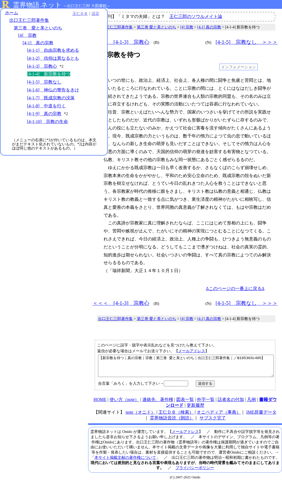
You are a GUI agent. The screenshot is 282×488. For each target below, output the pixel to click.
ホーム (11, 13)
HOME (99, 403)
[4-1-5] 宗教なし (44, 82)
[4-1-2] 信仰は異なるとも (53, 59)
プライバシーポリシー (194, 472)
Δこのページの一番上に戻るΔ (235, 288)
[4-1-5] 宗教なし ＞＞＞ (247, 42)
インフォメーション (238, 67)
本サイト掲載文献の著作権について (125, 461)
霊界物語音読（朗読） (172, 422)
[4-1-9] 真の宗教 (44, 114)
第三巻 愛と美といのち (38, 28)
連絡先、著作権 (157, 403)
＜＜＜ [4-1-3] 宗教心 (121, 42)
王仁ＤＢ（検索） (176, 416)
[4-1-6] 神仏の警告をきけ (53, 90)
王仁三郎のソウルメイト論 (195, 16)
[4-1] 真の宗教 (38, 43)
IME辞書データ (261, 416)
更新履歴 (195, 409)
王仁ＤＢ (60, 14)
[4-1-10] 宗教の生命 (47, 122)
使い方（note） (124, 403)
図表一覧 (185, 403)
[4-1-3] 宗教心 (42, 67)
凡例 (251, 403)
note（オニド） (140, 416)
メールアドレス (191, 351)
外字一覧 (206, 403)
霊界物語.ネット (37, 5)
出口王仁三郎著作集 (29, 21)
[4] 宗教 (27, 36)
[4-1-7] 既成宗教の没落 (51, 98)
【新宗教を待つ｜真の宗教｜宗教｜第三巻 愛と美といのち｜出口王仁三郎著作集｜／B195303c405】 (186, 368)
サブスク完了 (212, 422)
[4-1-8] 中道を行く (46, 106)
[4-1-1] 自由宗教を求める (53, 51)
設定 (76, 14)
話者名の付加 (231, 403)
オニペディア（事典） (219, 416)
